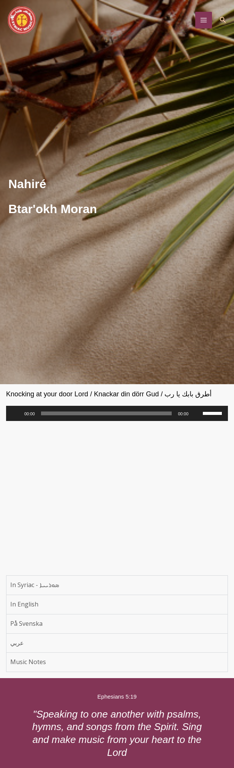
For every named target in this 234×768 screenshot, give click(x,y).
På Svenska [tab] (26, 623)
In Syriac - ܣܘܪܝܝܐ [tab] (34, 585)
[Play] (16, 413)
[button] (223, 21)
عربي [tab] (17, 643)
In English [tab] (24, 604)
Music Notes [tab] (28, 662)
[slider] (106, 413)
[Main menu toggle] (203, 21)
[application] (117, 413)
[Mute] (197, 413)
